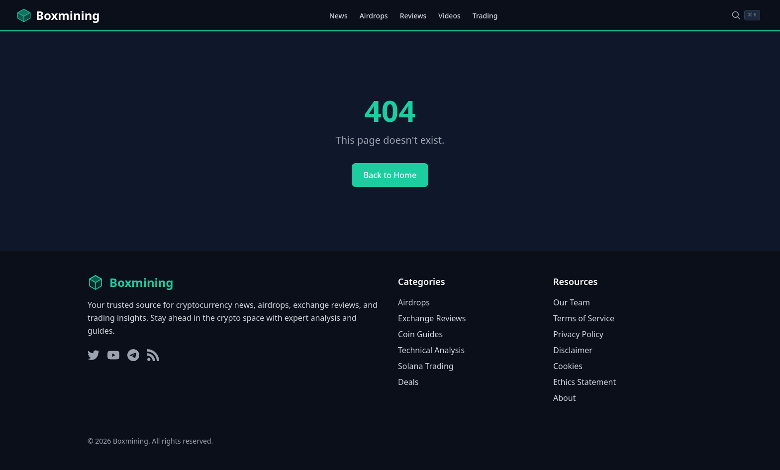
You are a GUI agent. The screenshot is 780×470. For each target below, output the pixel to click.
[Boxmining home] (57, 15)
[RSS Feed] (153, 355)
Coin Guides (420, 334)
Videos (449, 15)
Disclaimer (572, 350)
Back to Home (390, 175)
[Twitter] (93, 355)
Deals (408, 381)
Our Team (571, 302)
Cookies (568, 366)
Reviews (413, 15)
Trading (485, 15)
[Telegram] (133, 355)
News (338, 15)
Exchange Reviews (432, 318)
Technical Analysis (431, 350)
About (564, 397)
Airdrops (374, 15)
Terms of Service (583, 318)
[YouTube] (113, 355)
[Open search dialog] (745, 15)
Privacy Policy (578, 334)
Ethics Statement (584, 381)
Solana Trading (426, 366)
